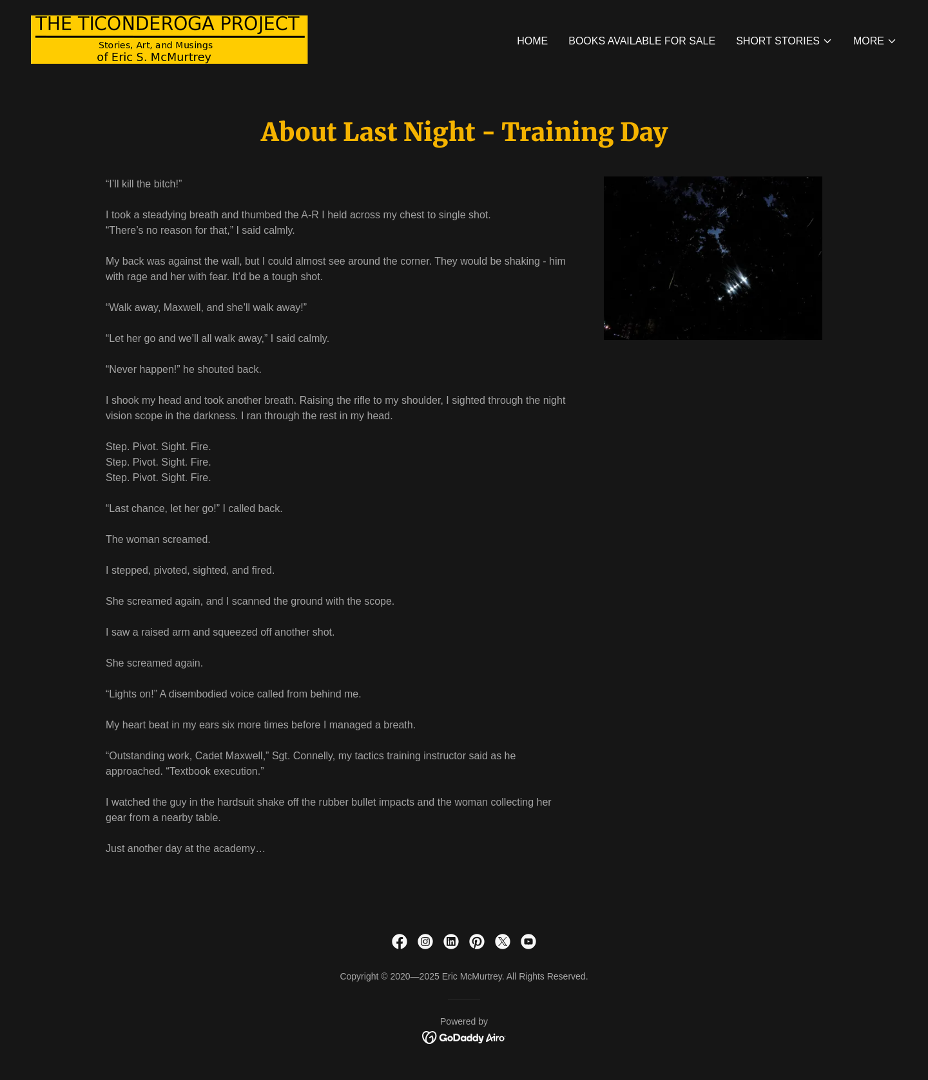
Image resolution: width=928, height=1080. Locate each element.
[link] (169, 38)
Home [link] (532, 40)
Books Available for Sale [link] (641, 40)
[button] (784, 41)
